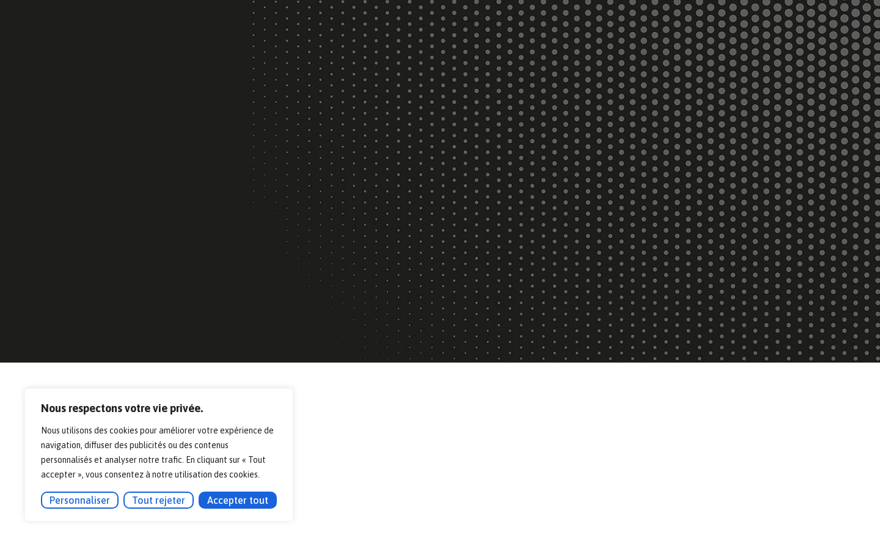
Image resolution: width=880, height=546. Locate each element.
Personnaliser (80, 500)
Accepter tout (237, 500)
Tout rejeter (158, 500)
